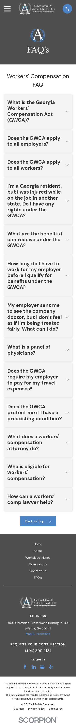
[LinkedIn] (34, 667)
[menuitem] (18, 709)
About (38, 551)
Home (38, 544)
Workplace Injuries (37, 558)
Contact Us (38, 571)
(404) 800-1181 (38, 651)
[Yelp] (51, 667)
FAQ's (38, 578)
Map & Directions (38, 634)
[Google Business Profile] (42, 667)
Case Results (38, 564)
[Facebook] (25, 667)
